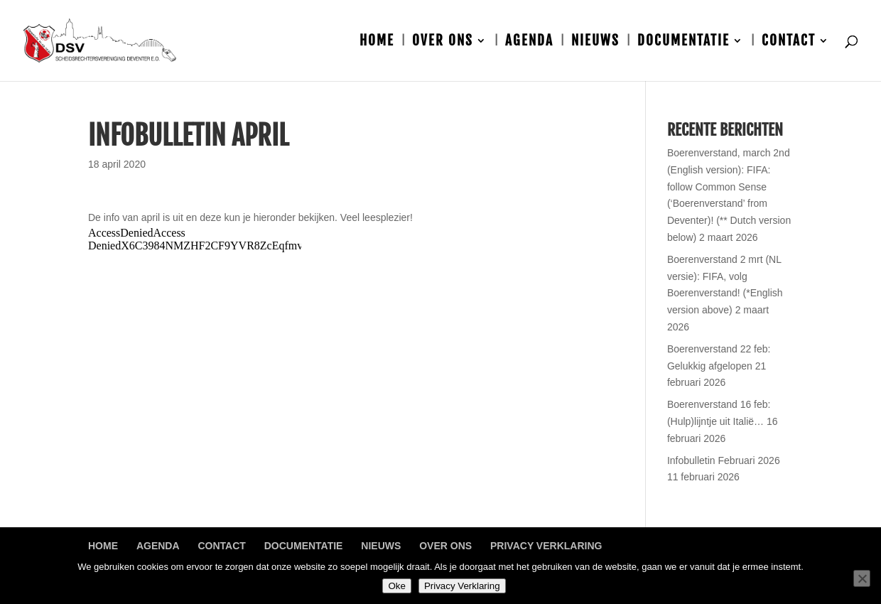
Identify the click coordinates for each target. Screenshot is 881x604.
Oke (396, 586)
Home (377, 42)
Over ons (442, 42)
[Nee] (861, 578)
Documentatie (683, 42)
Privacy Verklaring (546, 545)
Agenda (529, 42)
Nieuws (595, 42)
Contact (789, 42)
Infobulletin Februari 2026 (723, 460)
